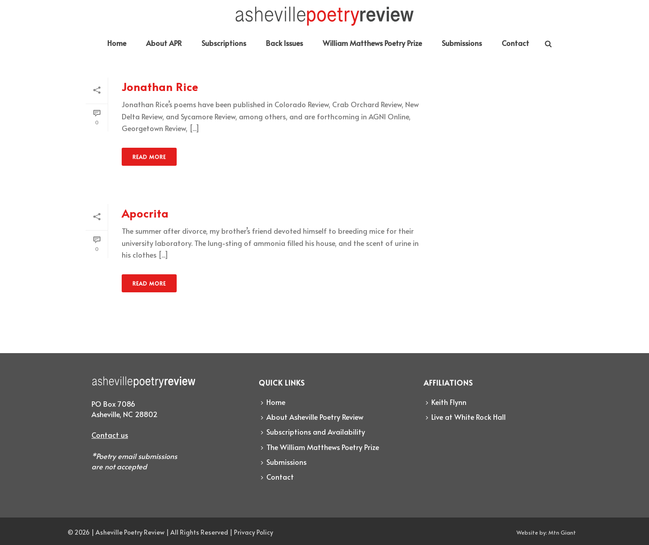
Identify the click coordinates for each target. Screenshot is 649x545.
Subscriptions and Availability (313, 431)
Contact (515, 43)
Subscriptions (223, 43)
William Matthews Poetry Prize (372, 43)
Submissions (462, 43)
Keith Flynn (446, 402)
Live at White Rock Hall (466, 417)
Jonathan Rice (160, 86)
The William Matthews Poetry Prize (320, 447)
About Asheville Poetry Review (312, 417)
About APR (164, 43)
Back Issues (284, 43)
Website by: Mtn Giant (546, 532)
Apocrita (145, 213)
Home (116, 43)
